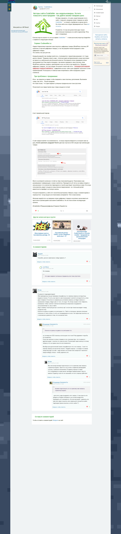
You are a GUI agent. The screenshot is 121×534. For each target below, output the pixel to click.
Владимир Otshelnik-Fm (50, 324)
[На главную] (11, 1)
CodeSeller (59, 22)
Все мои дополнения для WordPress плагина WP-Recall (19, 31)
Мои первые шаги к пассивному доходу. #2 (41, 234)
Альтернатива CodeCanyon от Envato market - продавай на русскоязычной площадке (82, 235)
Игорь (40, 290)
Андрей (40, 254)
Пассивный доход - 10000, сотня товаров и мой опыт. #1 (62, 234)
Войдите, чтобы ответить (43, 262)
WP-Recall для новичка (102, 44)
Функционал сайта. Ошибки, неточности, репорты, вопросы (101, 37)
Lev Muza (46, 267)
